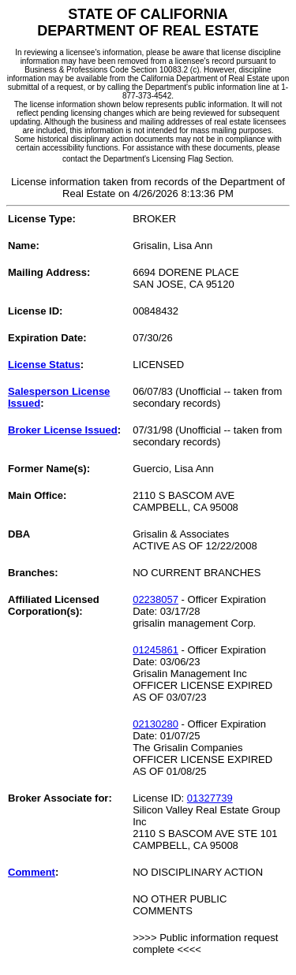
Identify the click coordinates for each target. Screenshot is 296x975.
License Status (44, 364)
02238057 (155, 599)
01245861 (155, 650)
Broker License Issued (63, 430)
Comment (31, 872)
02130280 (155, 724)
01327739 (210, 798)
